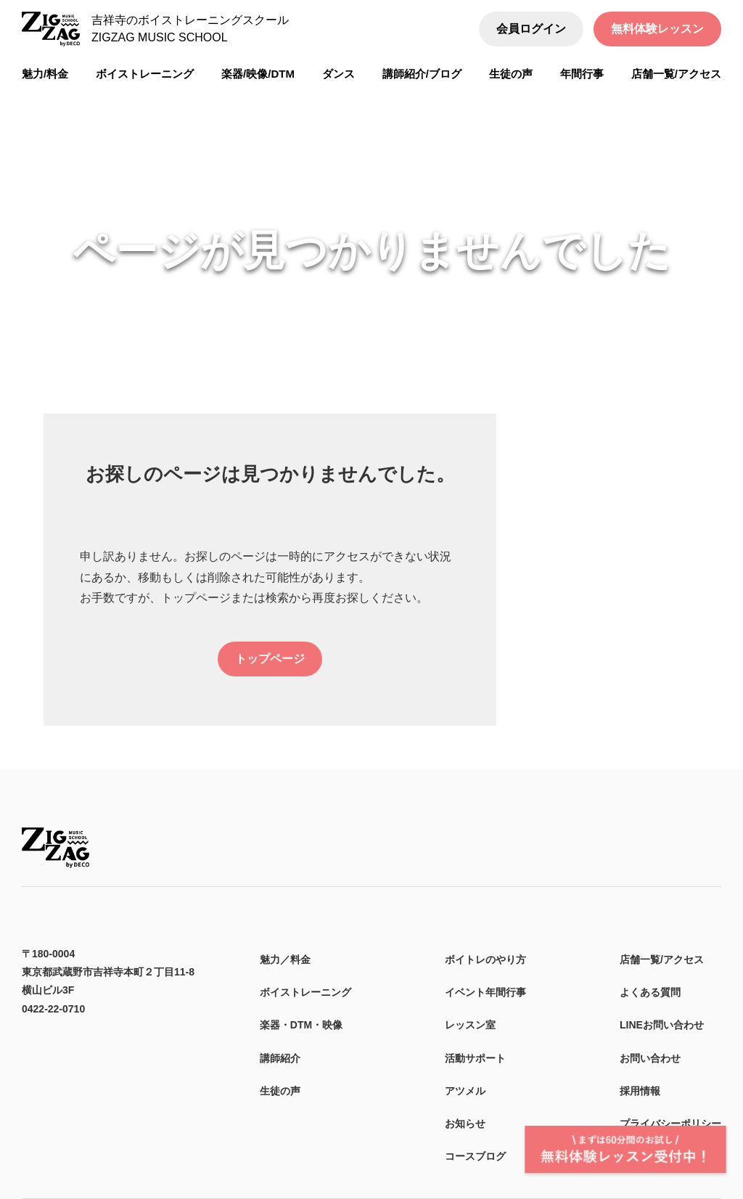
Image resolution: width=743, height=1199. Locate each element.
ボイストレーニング (305, 992)
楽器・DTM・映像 (301, 1025)
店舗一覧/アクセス (662, 959)
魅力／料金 (285, 959)
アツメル (465, 1091)
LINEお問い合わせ (662, 1025)
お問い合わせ (650, 1058)
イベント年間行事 (485, 992)
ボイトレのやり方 (485, 959)
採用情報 (640, 1091)
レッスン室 (470, 1025)
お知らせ (465, 1123)
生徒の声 (280, 1091)
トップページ (270, 658)
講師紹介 (280, 1058)
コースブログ (475, 1156)
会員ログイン (531, 28)
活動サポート (475, 1058)
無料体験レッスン (657, 28)
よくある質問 (650, 992)
